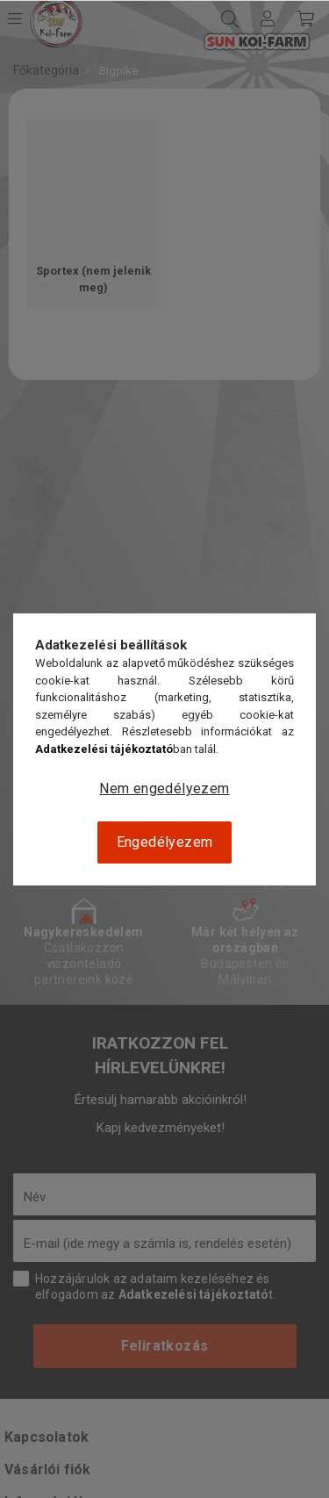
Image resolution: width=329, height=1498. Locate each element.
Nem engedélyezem (164, 788)
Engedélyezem (165, 842)
